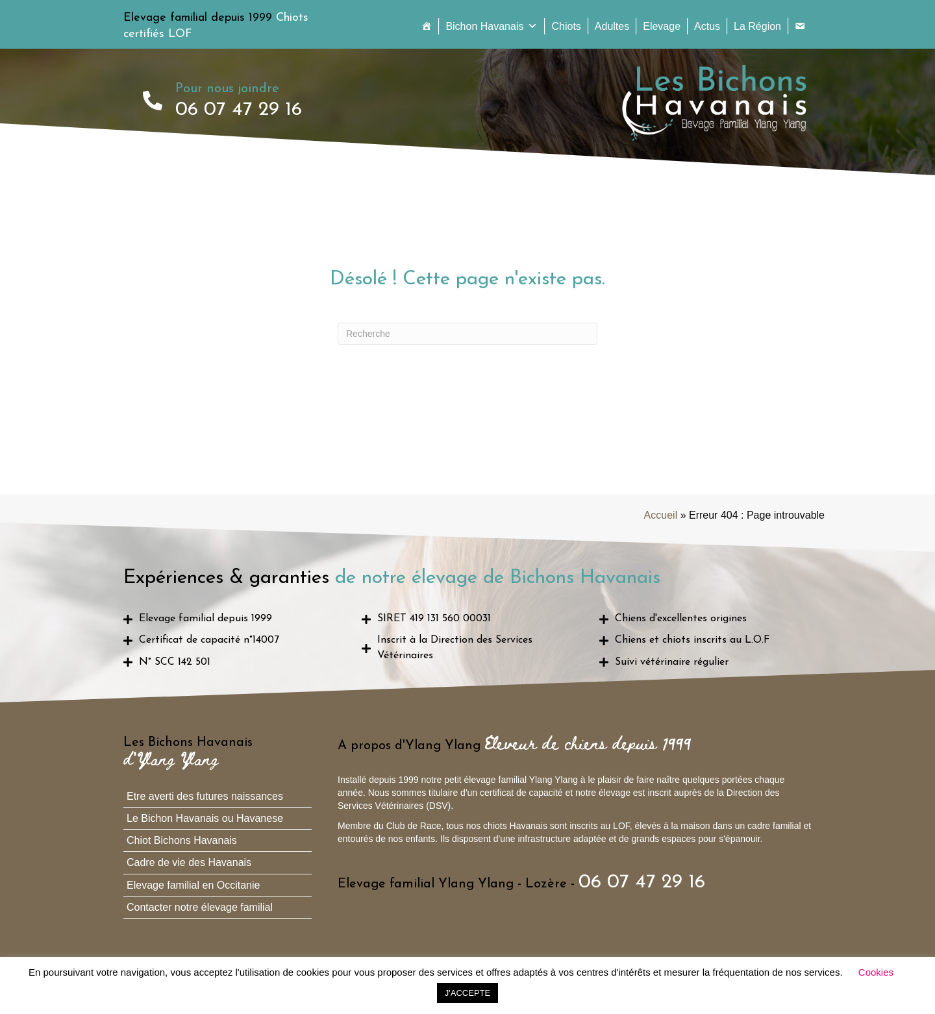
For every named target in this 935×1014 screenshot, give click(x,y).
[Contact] (800, 26)
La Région (757, 26)
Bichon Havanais (491, 26)
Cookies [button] (875, 972)
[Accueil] (426, 26)
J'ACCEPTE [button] (467, 993)
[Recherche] (467, 334)
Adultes (612, 26)
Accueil (661, 515)
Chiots (565, 26)
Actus (707, 26)
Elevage (661, 26)
